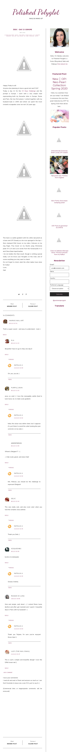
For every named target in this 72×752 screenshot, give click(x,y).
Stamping (31, 36)
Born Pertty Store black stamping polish (59, 202)
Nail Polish (20, 36)
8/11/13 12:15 (15, 343)
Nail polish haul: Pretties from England (59, 177)
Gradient (8, 36)
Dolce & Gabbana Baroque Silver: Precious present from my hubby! (59, 252)
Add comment (8, 672)
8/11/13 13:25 (15, 390)
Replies (11, 359)
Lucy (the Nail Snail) (20, 651)
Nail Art (14, 36)
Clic (34, 35)
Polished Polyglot (36, 11)
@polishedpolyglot (59, 300)
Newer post (12, 306)
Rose (27, 36)
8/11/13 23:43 (15, 501)
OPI (25, 36)
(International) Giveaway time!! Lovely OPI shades (59, 152)
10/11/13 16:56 (15, 598)
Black (16, 35)
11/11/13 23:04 (18, 629)
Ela (12, 340)
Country (38, 35)
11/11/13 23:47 (15, 654)
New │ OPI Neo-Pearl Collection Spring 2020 (59, 83)
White (36, 36)
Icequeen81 (16, 549)
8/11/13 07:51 (13, 323)
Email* (52, 265)
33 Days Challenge (9, 35)
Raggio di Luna (18, 596)
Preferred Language (56, 285)
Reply (5, 335)
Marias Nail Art (16, 321)
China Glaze (28, 35)
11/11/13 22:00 (18, 368)
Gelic (13, 499)
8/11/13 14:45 (15, 446)
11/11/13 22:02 (18, 418)
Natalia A (18, 365)
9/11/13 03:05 (15, 551)
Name (52, 271)
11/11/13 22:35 (18, 529)
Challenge (22, 35)
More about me (62, 64)
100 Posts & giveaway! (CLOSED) (59, 227)
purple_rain (16, 388)
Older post (33, 306)
